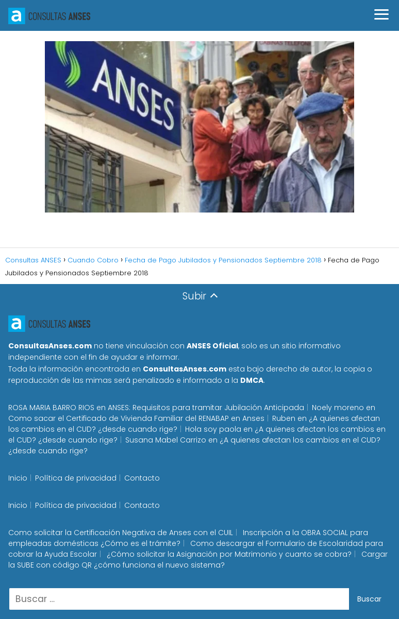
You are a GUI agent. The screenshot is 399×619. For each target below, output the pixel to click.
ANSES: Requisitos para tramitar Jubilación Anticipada (206, 407)
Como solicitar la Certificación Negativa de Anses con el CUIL (120, 532)
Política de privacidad (76, 478)
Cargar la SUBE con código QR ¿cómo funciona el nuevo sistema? (198, 559)
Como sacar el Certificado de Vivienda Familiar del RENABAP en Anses (136, 418)
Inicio (17, 478)
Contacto (142, 478)
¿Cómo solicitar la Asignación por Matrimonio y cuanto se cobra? (229, 554)
